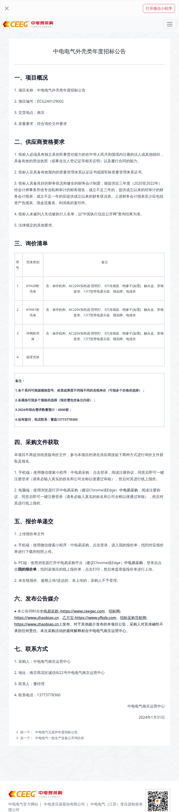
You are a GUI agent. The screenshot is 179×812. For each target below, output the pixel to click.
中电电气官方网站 (23, 804)
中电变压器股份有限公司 (64, 804)
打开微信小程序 (159, 8)
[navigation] (95, 732)
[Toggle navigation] (169, 24)
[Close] (7, 8)
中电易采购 (128, 490)
